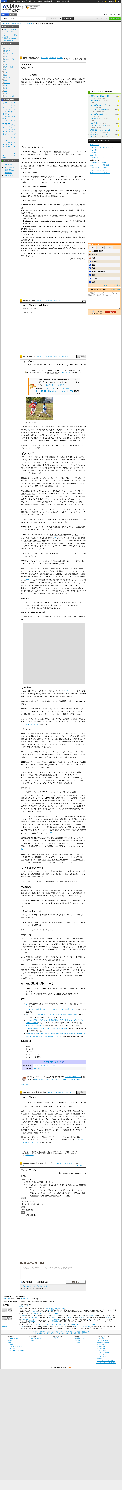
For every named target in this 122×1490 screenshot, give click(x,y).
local (55, 248)
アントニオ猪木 (36, 947)
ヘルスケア (7, 77)
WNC (70, 967)
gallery (25, 165)
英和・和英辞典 (26, 1)
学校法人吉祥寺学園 (98, 271)
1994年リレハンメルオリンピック (41, 1119)
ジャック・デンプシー (74, 491)
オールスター (30, 719)
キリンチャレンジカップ (70, 857)
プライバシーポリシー (15, 1346)
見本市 (66, 193)
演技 (78, 1113)
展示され (27, 224)
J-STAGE (43, 391)
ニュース (61, 388)
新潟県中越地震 (56, 571)
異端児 (29, 1132)
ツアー (78, 1116)
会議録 (34, 1195)
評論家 (74, 253)
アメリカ (42, 1065)
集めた (79, 1124)
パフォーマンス (60, 1122)
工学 (5, 64)
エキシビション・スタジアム (100, 170)
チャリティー (30, 722)
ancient (55, 215)
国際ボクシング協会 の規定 (100, 96)
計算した (74, 1113)
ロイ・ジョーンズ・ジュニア (59, 553)
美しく (23, 1124)
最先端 (79, 221)
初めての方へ (108, 14)
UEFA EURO (49, 798)
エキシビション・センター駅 (100, 173)
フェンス (34, 1113)
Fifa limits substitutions (36, 1025)
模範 (83, 1185)
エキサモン (94, 150)
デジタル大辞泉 (29, 301)
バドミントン (42, 1190)
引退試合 (66, 568)
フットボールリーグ (71, 711)
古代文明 (79, 215)
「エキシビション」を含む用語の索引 (34, 1286)
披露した (27, 240)
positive (43, 253)
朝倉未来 (82, 538)
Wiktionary (79, 1165)
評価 (22, 256)
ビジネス (7, 48)
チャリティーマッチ (31, 724)
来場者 (78, 205)
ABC (26, 522)
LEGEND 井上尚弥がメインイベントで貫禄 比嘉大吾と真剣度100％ (53, 1015)
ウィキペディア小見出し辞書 (34, 1092)
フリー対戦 (94, 119)
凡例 (63, 300)
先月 (65, 226)
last (56, 226)
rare (52, 232)
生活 (5, 75)
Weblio (21, 1327)
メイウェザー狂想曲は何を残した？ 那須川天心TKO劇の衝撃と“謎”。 (51, 1009)
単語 (24, 182)
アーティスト (79, 248)
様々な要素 (50, 196)
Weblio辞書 (34, 1312)
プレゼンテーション (31, 179)
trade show (57, 193)
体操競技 (82, 430)
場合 (39, 84)
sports (27, 168)
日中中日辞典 (38, 1)
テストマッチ (41, 778)
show (63, 177)
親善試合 (43, 1187)
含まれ (65, 245)
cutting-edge (56, 221)
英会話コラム (9, 165)
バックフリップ (59, 1111)
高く (43, 1116)
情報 (37, 1195)
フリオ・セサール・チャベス (38, 527)
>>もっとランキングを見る (111, 285)
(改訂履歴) (51, 1310)
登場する (37, 1122)
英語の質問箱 (9, 170)
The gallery (27, 226)
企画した (35, 251)
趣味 (5, 80)
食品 (5, 88)
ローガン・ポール (39, 540)
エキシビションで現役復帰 (99, 165)
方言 (5, 93)
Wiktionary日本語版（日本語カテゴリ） (39, 1163)
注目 (74, 1124)
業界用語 (7, 51)
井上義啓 (37, 957)
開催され (34, 218)
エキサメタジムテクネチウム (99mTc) (103, 147)
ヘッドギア (73, 478)
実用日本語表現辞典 (31, 58)
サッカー (24, 691)
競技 (38, 1111)
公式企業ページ (79, 1338)
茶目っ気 (44, 1122)
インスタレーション (55, 245)
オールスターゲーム (33, 1054)
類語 (34, 177)
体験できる (30, 245)
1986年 (67, 1195)
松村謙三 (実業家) (97, 251)
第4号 (59, 1195)
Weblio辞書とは (13, 1338)
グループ (27, 251)
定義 (93, 275)
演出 (67, 1113)
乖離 (93, 268)
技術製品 (75, 79)
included (36, 243)
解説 (71, 1107)
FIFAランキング (47, 819)
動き (59, 1193)
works (48, 163)
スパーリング (74, 460)
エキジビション (30, 312)
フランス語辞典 (102, 1350)
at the (55, 237)
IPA (55, 151)
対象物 (36, 82)
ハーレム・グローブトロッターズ (36, 930)
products (72, 163)
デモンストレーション (62, 179)
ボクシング (25, 457)
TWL (71, 391)
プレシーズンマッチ (52, 736)
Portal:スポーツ (74, 1079)
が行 (42, 1193)
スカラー (73, 388)
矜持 (93, 258)
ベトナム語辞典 (102, 1356)
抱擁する (58, 1113)
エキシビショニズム (97, 157)
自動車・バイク (9, 59)
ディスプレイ (52, 177)
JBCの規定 (94, 100)
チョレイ (95, 254)
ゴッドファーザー (38, 1127)
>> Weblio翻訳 (115, 289)
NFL (80, 496)
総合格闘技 (75, 591)
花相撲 (28, 1046)
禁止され (46, 1111)
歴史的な (82, 79)
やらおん (95, 261)
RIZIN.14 (75, 534)
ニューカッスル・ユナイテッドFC (66, 744)
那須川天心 (31, 538)
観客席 (28, 1122)
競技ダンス (40, 994)
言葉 (22, 196)
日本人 (28, 154)
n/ (47, 151)
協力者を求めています (42, 1079)
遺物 (22, 82)
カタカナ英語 (43, 154)
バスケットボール (65, 462)
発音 (34, 151)
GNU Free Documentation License (55, 1308)
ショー (69, 177)
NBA (65, 519)
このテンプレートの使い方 (55, 385)
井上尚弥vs (35, 574)
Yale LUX (36, 1068)
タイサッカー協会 (32, 857)
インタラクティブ (40, 245)
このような (59, 1130)
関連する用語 (37, 191)
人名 (5, 91)
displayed (36, 232)
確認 (93, 265)
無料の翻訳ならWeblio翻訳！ (34, 7)
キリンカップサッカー (52, 857)
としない (75, 1185)
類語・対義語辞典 (14, 1)
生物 (5, 85)
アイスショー (26, 881)
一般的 (76, 154)
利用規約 (11, 1344)
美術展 (67, 205)
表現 (45, 191)
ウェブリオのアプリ (37, 1338)
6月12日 (79, 259)
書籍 (67, 388)
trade (39, 165)
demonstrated (38, 237)
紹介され (27, 213)
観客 (52, 1113)
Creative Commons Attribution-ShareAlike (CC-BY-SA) (49, 1325)
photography (42, 226)
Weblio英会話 (9, 167)
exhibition (29, 1209)
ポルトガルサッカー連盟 (51, 862)
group (50, 248)
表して (57, 196)
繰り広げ (38, 1124)
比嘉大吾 (43, 574)
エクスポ (93, 123)
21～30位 (108, 247)
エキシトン (94, 155)
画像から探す (35, 1340)
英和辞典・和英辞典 (103, 1342)
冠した (70, 1116)
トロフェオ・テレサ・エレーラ (48, 752)
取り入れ (26, 1113)
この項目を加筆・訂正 (73, 1077)
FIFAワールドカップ (36, 798)
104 (42, 1195)
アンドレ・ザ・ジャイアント (65, 957)
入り (49, 1113)
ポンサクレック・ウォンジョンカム (60, 588)
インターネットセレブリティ (51, 546)
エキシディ (94, 152)
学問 (5, 69)
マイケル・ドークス (70, 496)
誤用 (40, 1204)
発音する (35, 154)
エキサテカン (94, 145)
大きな (70, 1124)
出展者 (77, 191)
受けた (28, 256)
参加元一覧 (117, 14)
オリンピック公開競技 (33, 1057)
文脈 (46, 182)
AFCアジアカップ (62, 798)
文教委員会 (53, 1195)
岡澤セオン (28, 577)
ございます (67, 1193)
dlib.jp (54, 391)
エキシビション (67, 372)
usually (78, 163)
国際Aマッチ (31, 792)
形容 (36, 1132)
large (45, 205)
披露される (34, 84)
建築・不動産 (8, 67)
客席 (44, 1113)
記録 (70, 1185)
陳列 (50, 1182)
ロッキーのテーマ (76, 1119)
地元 (71, 248)
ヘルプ (119, 1)
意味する (51, 79)
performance (64, 165)
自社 (80, 237)
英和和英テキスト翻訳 (32, 1263)
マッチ (59, 1185)
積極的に (72, 1111)
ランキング (57, 300)
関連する (43, 196)
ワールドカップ (36, 762)
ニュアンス (39, 182)
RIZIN (82, 591)
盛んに (42, 1130)
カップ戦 (65, 733)
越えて (40, 1113)
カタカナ (61, 151)
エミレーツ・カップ (28, 752)
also (51, 165)
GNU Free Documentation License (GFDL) (46, 1314)
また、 (67, 82)
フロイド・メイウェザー (57, 534)
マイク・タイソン (48, 509)
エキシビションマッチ (98, 105)
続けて (63, 1127)
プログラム (79, 1111)
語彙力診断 (8, 173)
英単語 (56, 79)
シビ (28, 1201)
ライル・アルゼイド (30, 499)
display (40, 163)
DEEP (23, 593)
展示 (41, 1182)
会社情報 (77, 1340)
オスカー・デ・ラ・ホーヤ (52, 519)
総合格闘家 (61, 561)
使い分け (57, 182)
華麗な (28, 1124)
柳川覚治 (77, 1193)
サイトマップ (12, 1348)
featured (37, 221)
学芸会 (34, 1182)
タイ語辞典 (100, 1354)
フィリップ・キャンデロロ (32, 1107)
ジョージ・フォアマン (33, 502)
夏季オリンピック (63, 893)
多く (73, 205)
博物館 (47, 193)
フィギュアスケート (70, 430)
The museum (27, 215)
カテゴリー (65, 356)
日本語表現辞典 (28, 23)
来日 (74, 1116)
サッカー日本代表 (27, 795)
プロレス (54, 462)
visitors (61, 243)
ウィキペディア (29, 357)
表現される (58, 84)
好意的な (82, 253)
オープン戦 (29, 1049)
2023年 (73, 259)
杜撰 (93, 282)
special (40, 215)
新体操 (76, 890)
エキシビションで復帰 (98, 126)
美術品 (67, 79)
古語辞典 (57, 1)
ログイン (100, 1)
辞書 (4, 1)
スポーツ (72, 82)
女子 (45, 580)
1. (22, 205)
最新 (78, 210)
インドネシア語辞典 (103, 1352)
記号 (4, 158)
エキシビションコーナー (98, 168)
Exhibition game (69, 691)
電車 (5, 56)
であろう (73, 1190)
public (36, 163)
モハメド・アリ (50, 496)
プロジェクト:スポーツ (59, 1079)
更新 (83, 259)
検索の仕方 (11, 1340)
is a (32, 163)
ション (33, 1201)
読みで (67, 151)
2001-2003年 (50, 1116)
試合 (36, 1187)
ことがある (66, 84)
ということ (80, 1190)
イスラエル (51, 1065)
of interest (62, 163)
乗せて (23, 1122)
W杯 (22, 701)
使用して (48, 1130)
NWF (45, 947)
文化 (5, 72)
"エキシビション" (50, 388)
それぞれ (32, 182)
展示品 (61, 191)
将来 (50, 1190)
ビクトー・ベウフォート (74, 561)
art (53, 163)
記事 (46, 1107)
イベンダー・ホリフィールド (44, 561)
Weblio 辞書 (110, 1)
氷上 (80, 1122)
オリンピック (56, 1190)
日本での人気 (35, 1116)
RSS (69, 1367)
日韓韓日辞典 (48, 1)
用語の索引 (52, 58)
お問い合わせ (30, 1155)
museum (31, 165)
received (37, 253)
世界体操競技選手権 (78, 893)
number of (51, 205)
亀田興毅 (38, 585)
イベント (55, 82)
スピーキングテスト (12, 175)
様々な (31, 82)
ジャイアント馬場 (47, 957)
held (82, 163)
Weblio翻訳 (100, 1344)
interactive (43, 243)
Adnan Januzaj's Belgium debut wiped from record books (48, 1028)
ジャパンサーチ (62, 391)
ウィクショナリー (53, 372)
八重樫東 (58, 574)
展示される (44, 82)
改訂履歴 (87, 1327)
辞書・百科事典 (16, 23)
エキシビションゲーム (33, 1185)
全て (3, 46)
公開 (45, 1182)
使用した (69, 1127)
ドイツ (35, 1065)
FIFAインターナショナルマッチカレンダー (56, 792)
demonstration (76, 165)
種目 (64, 1190)
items (57, 163)
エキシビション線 (96, 114)
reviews (49, 253)
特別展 (26, 218)
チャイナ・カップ (44, 859)
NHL (40, 499)
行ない (70, 1122)
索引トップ (44, 58)
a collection (45, 232)
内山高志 (75, 574)
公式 (67, 1185)
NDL (49, 391)
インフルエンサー (33, 546)
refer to (55, 165)
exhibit (54, 191)
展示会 (38, 79)
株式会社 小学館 (24, 1306)
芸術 (78, 82)
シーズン (58, 1127)
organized (40, 248)
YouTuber (27, 540)
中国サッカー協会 (58, 859)
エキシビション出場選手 (99, 109)
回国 (45, 1195)
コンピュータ (8, 54)
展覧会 (44, 79)
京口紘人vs (51, 574)
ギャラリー (29, 193)
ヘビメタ (95, 278)
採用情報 (77, 1342)
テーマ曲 (49, 1127)
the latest (45, 210)
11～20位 (100, 247)
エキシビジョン (30, 1204)
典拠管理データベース (52, 1062)
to (64, 243)
